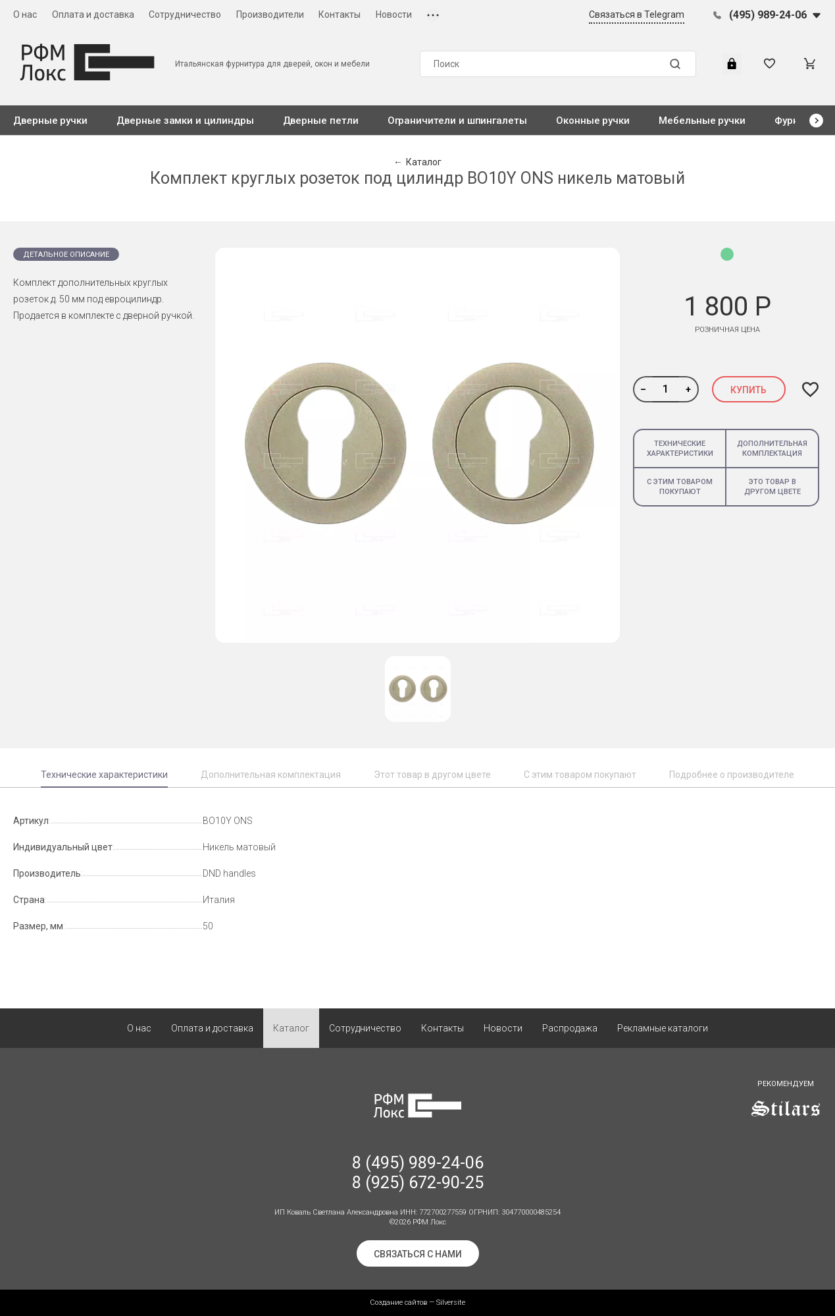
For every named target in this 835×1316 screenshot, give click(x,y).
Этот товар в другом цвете (432, 774)
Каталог (291, 1028)
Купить (748, 390)
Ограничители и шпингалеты (457, 120)
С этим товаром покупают (680, 487)
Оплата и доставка (93, 14)
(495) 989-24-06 (768, 15)
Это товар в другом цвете (772, 487)
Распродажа (569, 1028)
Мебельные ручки (702, 120)
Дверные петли (321, 120)
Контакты (339, 14)
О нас (25, 14)
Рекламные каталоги (662, 1028)
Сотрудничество (185, 14)
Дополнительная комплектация (772, 448)
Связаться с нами (418, 1254)
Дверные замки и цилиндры (184, 120)
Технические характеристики (680, 448)
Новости (394, 14)
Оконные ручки (593, 120)
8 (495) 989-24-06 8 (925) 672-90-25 (418, 1172)
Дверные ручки (50, 120)
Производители (270, 14)
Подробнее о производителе (731, 774)
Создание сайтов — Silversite (417, 1302)
